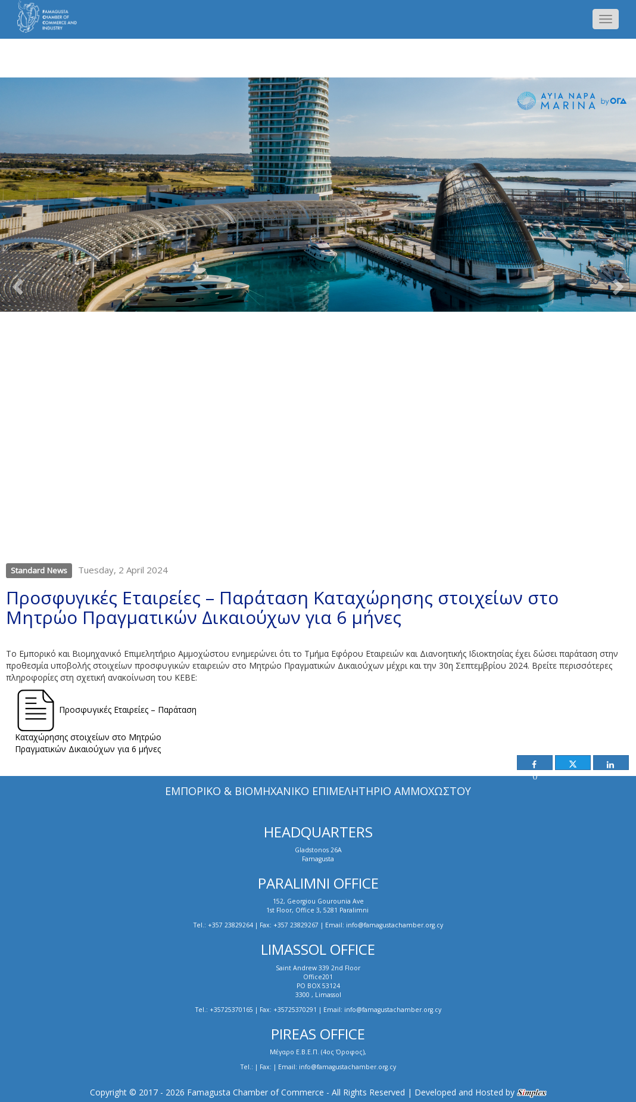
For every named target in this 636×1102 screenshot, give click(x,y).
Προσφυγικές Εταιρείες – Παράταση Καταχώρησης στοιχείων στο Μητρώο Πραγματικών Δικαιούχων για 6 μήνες (106, 722)
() (533, 765)
